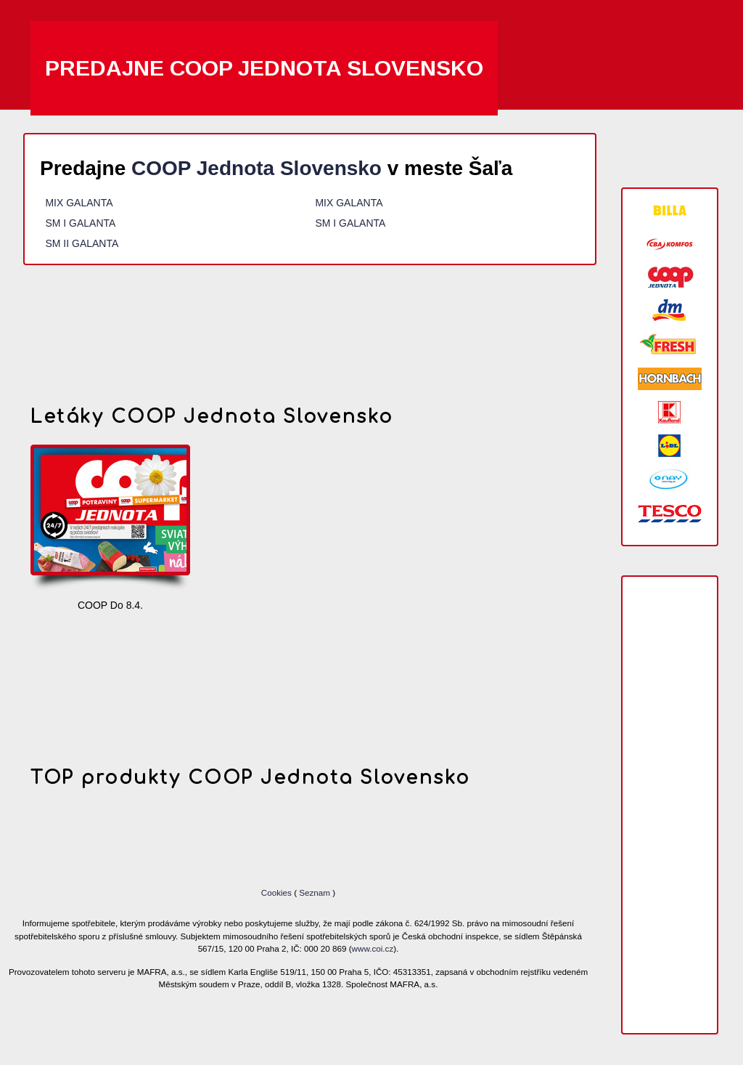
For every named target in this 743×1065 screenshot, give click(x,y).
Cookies (277, 892)
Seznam (314, 892)
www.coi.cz (373, 948)
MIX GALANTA (78, 202)
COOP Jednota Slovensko (256, 168)
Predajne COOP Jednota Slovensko (264, 68)
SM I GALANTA (80, 223)
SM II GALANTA (81, 243)
